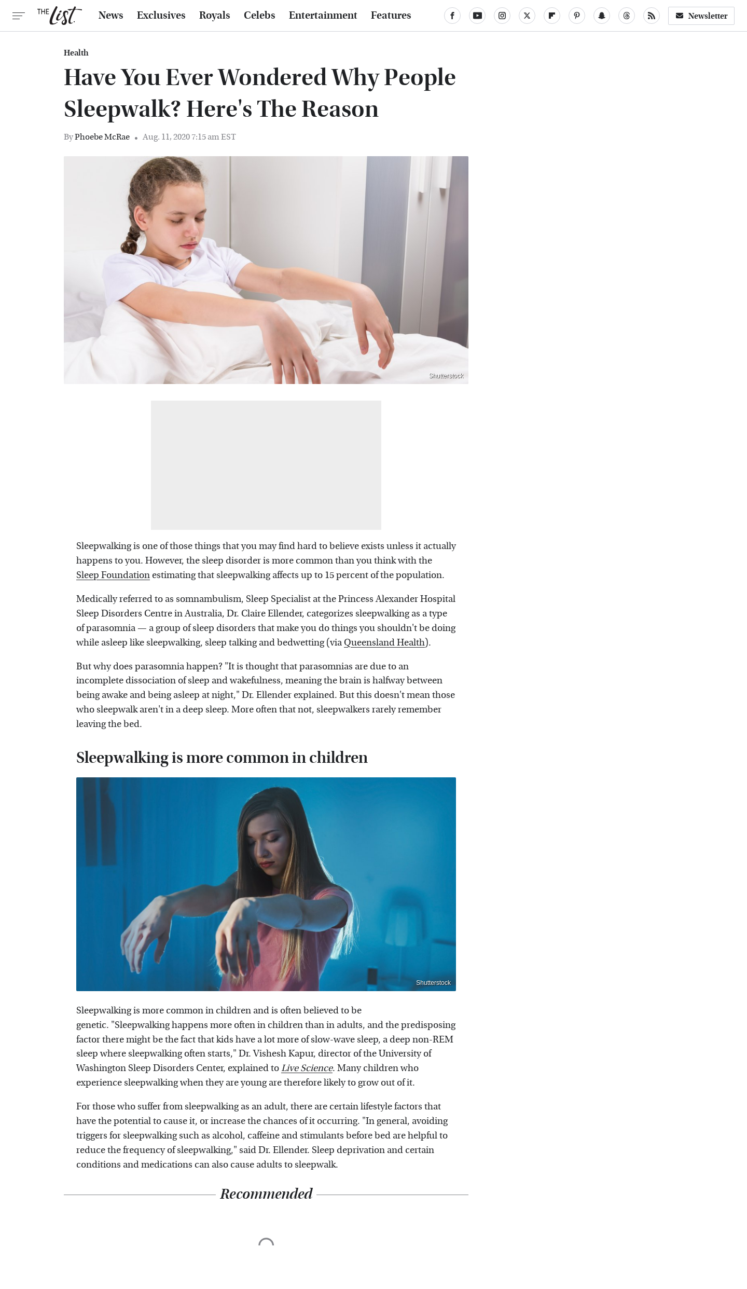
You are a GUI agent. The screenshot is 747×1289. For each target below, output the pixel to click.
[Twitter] (527, 15)
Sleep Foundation (113, 575)
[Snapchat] (601, 15)
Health (76, 53)
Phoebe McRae (102, 137)
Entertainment (323, 15)
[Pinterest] (577, 15)
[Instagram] (502, 15)
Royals (214, 15)
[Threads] (626, 15)
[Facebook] (452, 15)
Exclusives (161, 15)
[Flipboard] (552, 15)
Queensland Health (384, 642)
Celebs (259, 15)
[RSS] (651, 15)
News (111, 15)
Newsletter (701, 16)
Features (391, 15)
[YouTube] (477, 15)
